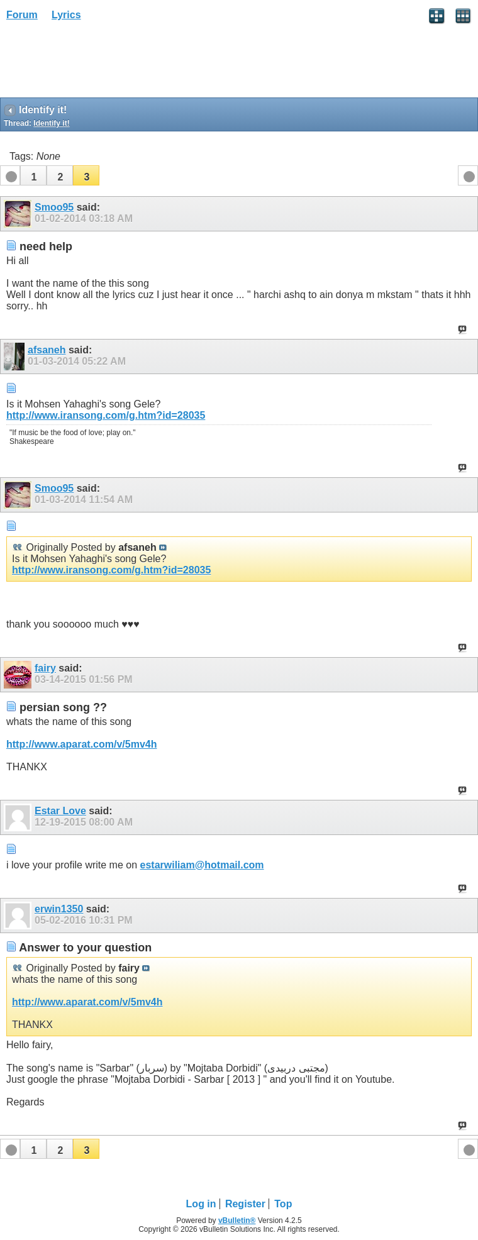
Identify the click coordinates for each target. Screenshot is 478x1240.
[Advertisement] (100, 63)
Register (245, 1203)
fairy (45, 668)
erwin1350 (59, 909)
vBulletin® (237, 1220)
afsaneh (46, 350)
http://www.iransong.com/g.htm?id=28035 (105, 415)
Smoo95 (54, 207)
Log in (201, 1203)
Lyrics (66, 14)
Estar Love (60, 810)
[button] (33, 175)
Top (283, 1203)
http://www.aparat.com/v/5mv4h (81, 744)
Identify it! (51, 123)
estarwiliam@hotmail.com (202, 865)
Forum (22, 14)
